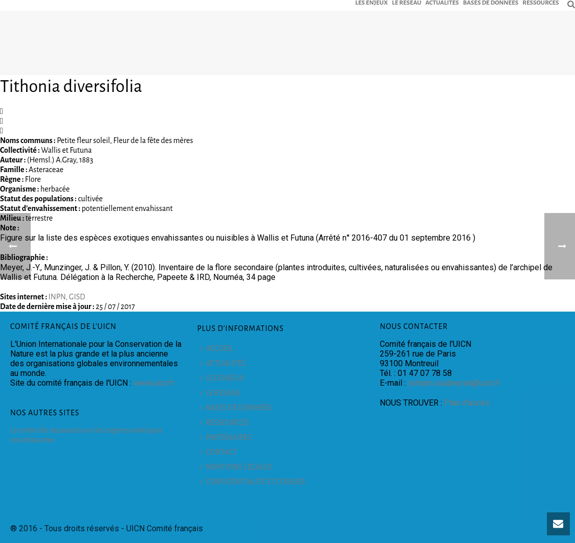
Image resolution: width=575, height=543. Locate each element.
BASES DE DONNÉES (490, 2)
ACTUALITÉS (442, 2)
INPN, (59, 297)
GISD (77, 297)
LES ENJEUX (371, 2)
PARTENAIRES (225, 437)
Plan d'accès (467, 403)
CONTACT (218, 452)
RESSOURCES (540, 2)
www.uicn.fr (153, 383)
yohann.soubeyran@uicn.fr (454, 383)
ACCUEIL (217, 348)
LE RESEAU (406, 2)
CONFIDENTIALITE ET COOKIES (253, 482)
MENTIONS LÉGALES (236, 467)
